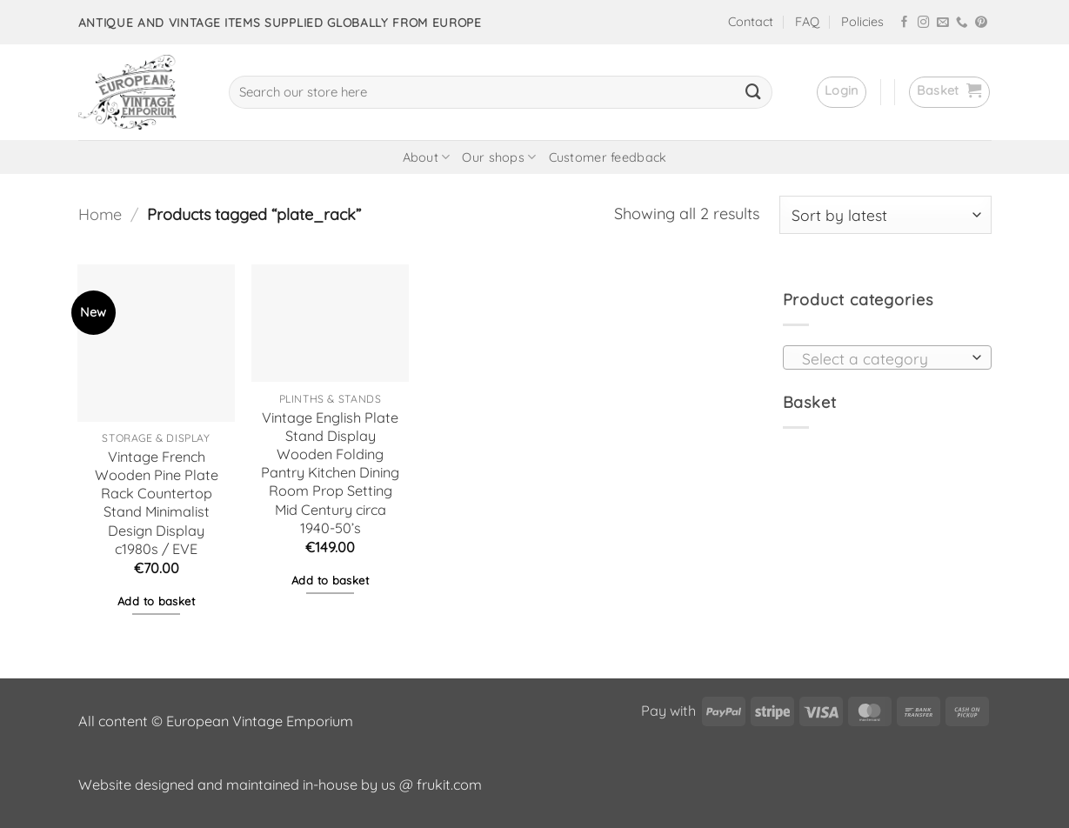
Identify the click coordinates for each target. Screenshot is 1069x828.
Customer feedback (608, 157)
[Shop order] (885, 215)
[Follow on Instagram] (924, 23)
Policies (862, 22)
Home (100, 214)
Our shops (499, 157)
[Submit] (753, 92)
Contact (750, 22)
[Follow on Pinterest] (981, 23)
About (427, 157)
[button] (841, 92)
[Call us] (962, 23)
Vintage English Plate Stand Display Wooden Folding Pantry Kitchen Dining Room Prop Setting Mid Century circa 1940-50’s (330, 473)
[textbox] (882, 358)
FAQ (807, 22)
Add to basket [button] (156, 601)
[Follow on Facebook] (905, 23)
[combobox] (887, 357)
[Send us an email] (943, 23)
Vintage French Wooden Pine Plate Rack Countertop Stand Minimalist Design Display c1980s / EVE (156, 503)
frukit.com (449, 784)
